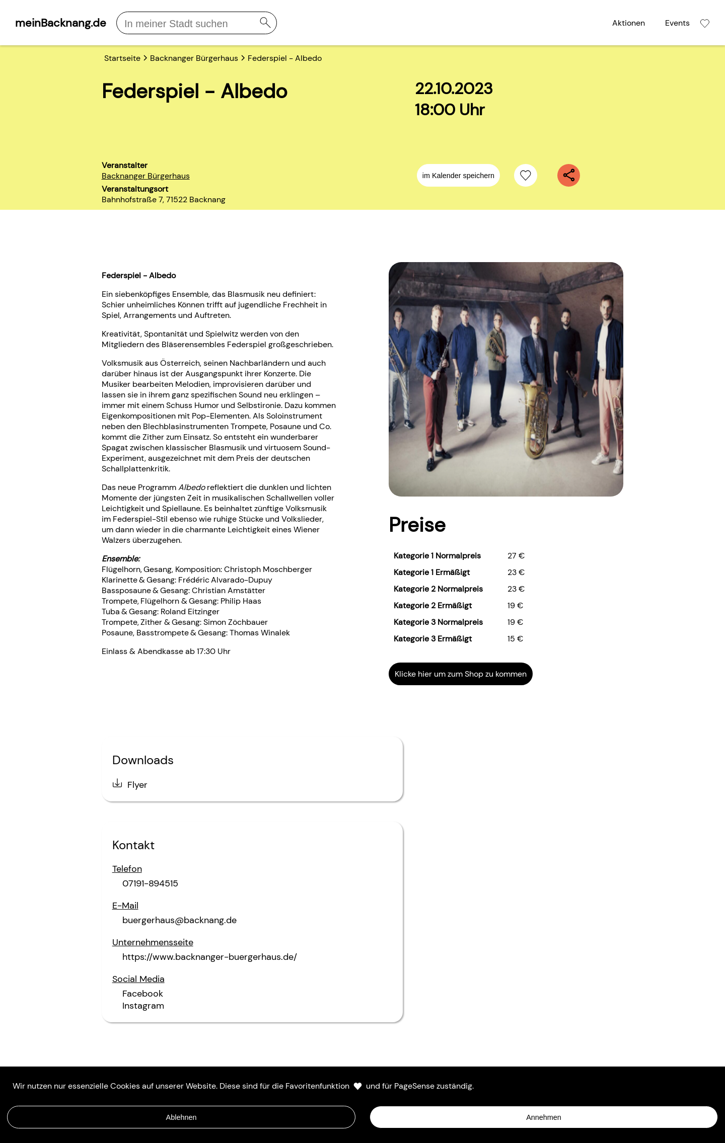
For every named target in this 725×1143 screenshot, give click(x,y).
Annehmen (543, 1117)
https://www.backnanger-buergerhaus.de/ (209, 957)
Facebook (142, 994)
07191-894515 (150, 883)
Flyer (137, 785)
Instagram (143, 1006)
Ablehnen (181, 1117)
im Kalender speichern (458, 176)
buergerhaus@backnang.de (179, 920)
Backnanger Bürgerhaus (146, 176)
